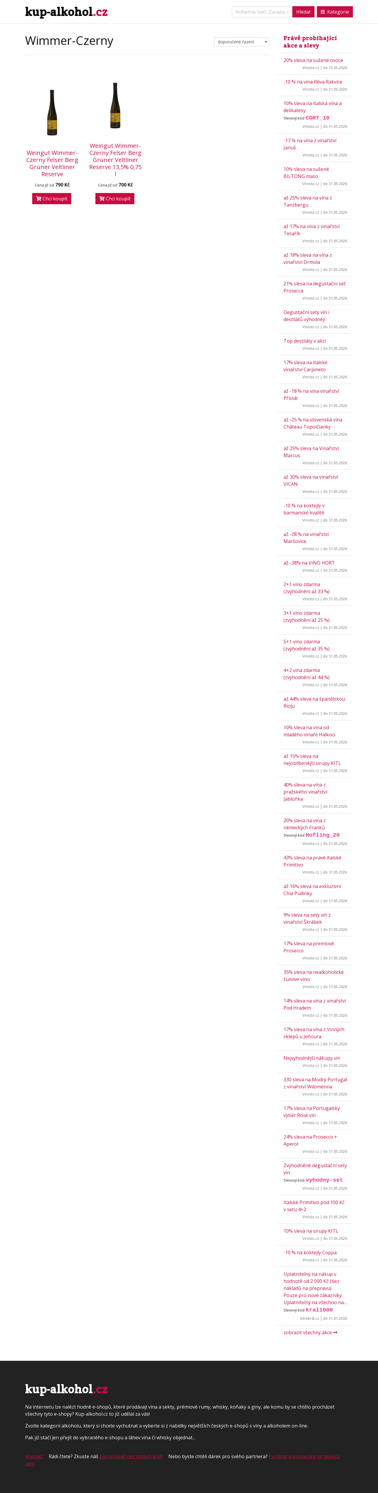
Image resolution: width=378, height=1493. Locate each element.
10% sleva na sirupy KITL (311, 1231)
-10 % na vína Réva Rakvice (313, 82)
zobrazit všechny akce (310, 1332)
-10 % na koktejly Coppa (310, 1252)
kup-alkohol (66, 11)
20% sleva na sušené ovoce (313, 60)
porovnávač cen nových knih (131, 1456)
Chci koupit (51, 198)
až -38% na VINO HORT (309, 563)
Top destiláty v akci (305, 341)
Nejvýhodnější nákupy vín (312, 1058)
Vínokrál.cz (309, 1318)
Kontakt (34, 1456)
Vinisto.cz (310, 67)
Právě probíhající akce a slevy (310, 41)
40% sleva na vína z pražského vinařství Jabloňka (305, 791)
